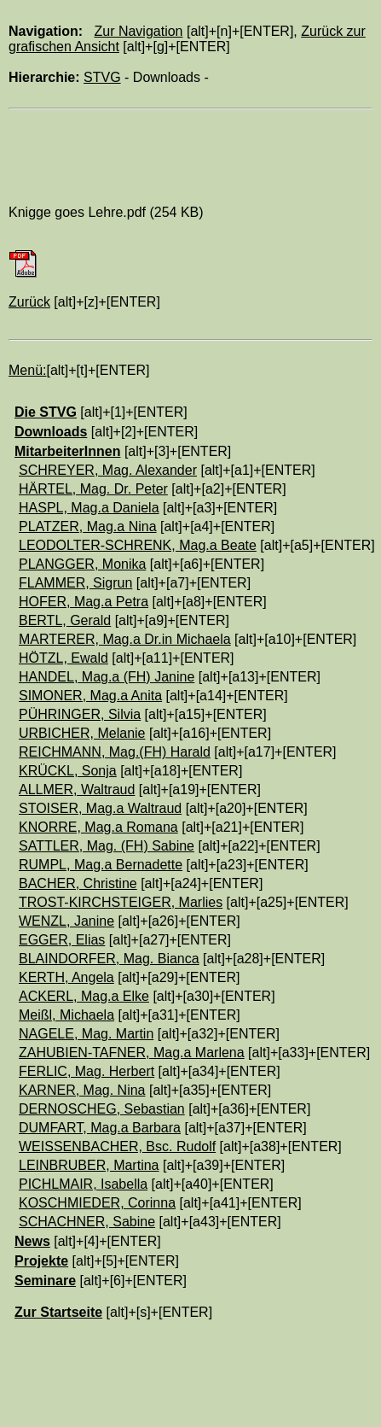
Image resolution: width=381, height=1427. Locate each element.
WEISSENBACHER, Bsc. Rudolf (117, 1146)
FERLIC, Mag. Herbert (86, 1071)
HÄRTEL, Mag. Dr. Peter (93, 489)
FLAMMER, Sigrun (75, 583)
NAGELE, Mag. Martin (86, 1033)
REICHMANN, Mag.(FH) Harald (115, 752)
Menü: (27, 370)
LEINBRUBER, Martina (89, 1165)
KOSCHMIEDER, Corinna (97, 1203)
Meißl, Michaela (66, 1015)
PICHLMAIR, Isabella (83, 1184)
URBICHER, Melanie (82, 733)
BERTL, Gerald (65, 620)
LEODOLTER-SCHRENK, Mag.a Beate (138, 545)
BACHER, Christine (78, 883)
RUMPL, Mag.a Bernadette (100, 864)
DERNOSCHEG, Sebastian (102, 1109)
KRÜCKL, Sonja (68, 770)
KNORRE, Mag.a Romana (98, 827)
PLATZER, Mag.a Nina (88, 526)
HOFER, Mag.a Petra (83, 601)
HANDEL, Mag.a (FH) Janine (106, 677)
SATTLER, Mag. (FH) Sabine (106, 846)
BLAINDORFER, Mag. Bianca (109, 958)
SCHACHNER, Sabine (87, 1221)
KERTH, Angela (66, 977)
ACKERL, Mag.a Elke (84, 996)
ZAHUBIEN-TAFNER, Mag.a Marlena (132, 1052)
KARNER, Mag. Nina (82, 1090)
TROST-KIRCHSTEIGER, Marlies (120, 902)
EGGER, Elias (62, 940)
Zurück (29, 302)
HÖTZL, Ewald (63, 658)
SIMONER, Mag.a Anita (90, 695)
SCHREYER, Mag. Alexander (108, 470)
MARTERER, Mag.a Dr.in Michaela (125, 639)
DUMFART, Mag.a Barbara (100, 1127)
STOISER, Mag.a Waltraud (100, 808)
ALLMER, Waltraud (77, 789)
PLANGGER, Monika (82, 564)
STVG (102, 77)
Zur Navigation (138, 31)
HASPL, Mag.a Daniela (89, 507)
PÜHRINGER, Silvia (80, 714)
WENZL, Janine (66, 921)
